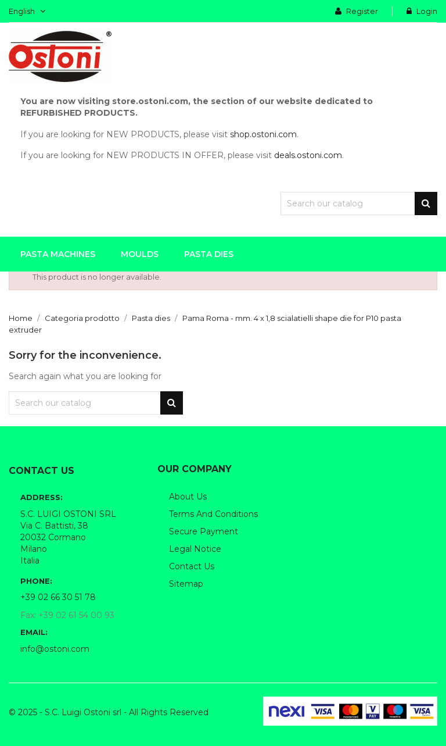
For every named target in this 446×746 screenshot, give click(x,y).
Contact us (191, 566)
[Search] (358, 203)
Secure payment (203, 531)
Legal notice (195, 549)
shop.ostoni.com (263, 134)
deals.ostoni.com (308, 155)
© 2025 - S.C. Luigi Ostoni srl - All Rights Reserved (108, 712)
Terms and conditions (213, 514)
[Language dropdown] (27, 11)
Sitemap (186, 584)
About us (188, 496)
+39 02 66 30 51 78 (58, 597)
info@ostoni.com (54, 649)
